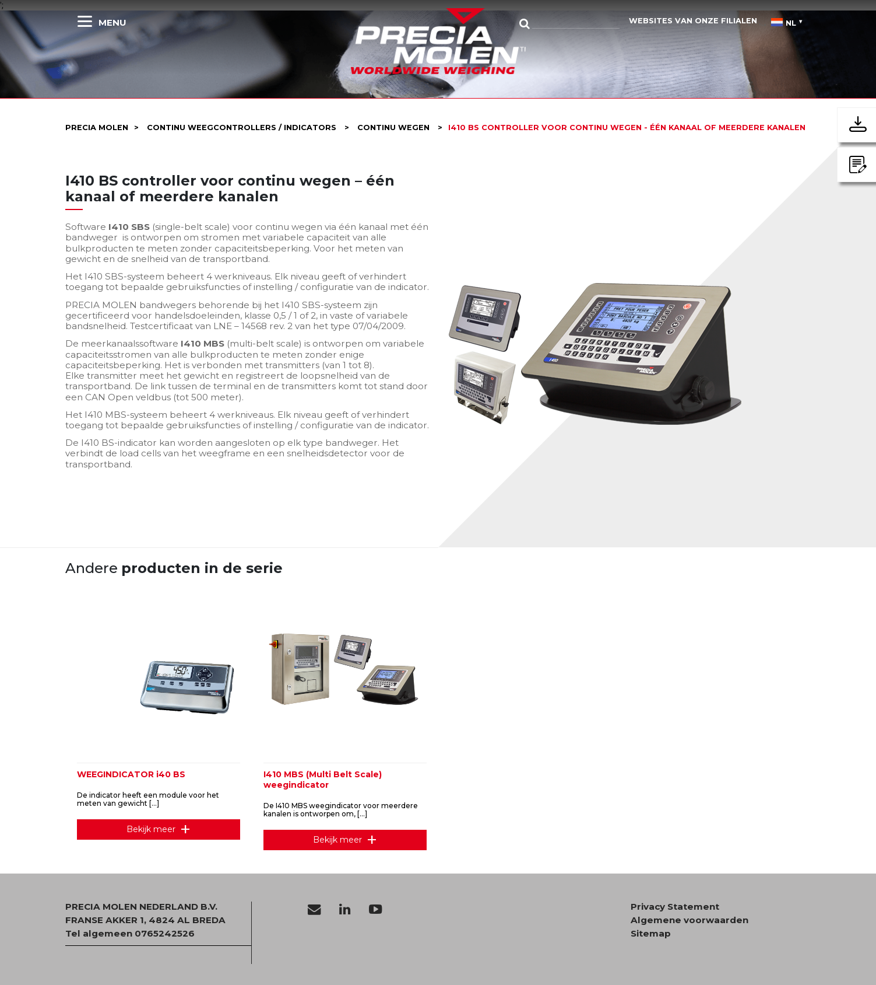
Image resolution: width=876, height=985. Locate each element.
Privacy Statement (675, 907)
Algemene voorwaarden (689, 920)
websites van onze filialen (693, 20)
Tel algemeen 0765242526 (130, 933)
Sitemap (651, 933)
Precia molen (96, 127)
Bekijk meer (150, 829)
